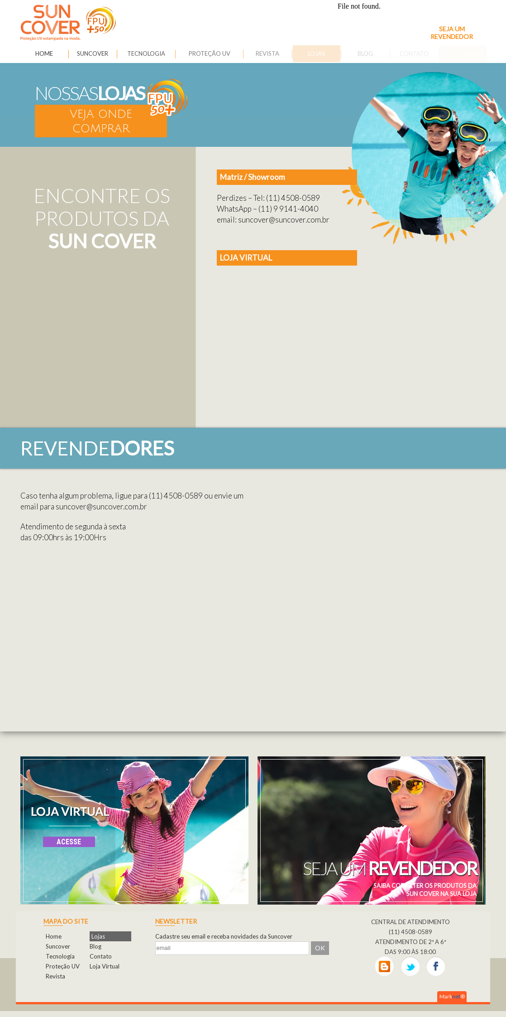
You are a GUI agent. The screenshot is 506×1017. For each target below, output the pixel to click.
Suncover (58, 946)
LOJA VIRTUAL (246, 257)
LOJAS (316, 53)
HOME (44, 53)
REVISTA (267, 53)
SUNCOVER (92, 53)
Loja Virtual (104, 966)
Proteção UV (63, 966)
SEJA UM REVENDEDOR (451, 32)
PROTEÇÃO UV (209, 53)
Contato (101, 956)
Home (54, 936)
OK (320, 948)
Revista (55, 976)
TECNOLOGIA (146, 53)
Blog (95, 946)
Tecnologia (60, 956)
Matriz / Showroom (252, 177)
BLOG (365, 53)
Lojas (98, 936)
